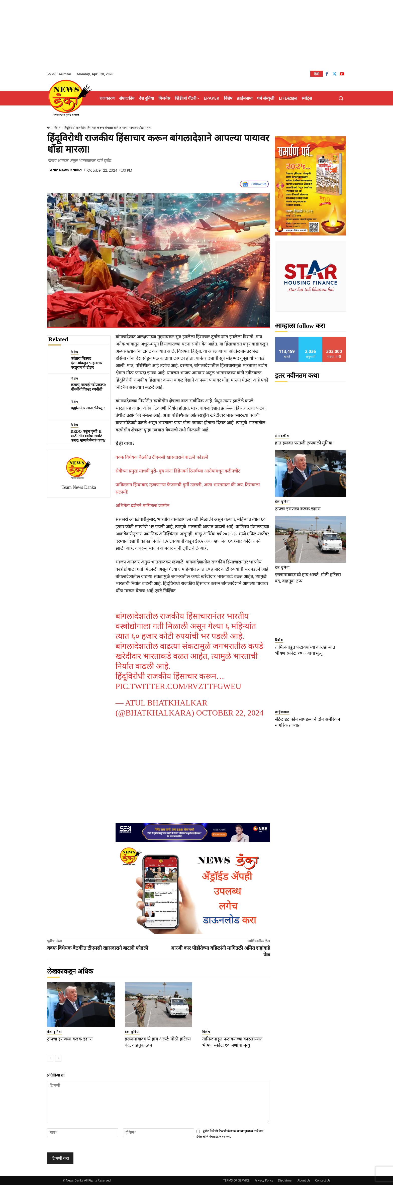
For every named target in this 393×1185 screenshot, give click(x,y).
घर (48, 128)
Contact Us (322, 1180)
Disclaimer (285, 1180)
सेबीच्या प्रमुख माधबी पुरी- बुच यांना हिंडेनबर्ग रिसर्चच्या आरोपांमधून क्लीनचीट (178, 470)
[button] (341, 98)
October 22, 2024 (230, 712)
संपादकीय (282, 436)
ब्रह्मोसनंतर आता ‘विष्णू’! (88, 408)
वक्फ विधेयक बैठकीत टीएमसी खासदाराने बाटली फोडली (162, 457)
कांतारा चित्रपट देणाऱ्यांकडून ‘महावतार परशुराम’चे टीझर (86, 363)
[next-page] (58, 1058)
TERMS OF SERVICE (236, 1180)
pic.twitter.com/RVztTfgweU (178, 686)
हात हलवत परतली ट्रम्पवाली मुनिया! (306, 442)
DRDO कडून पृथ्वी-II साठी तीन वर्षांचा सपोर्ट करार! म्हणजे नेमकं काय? (88, 435)
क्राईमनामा (282, 712)
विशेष (57, 128)
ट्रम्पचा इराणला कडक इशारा (71, 1038)
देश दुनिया (54, 1032)
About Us (304, 1180)
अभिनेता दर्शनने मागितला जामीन (143, 505)
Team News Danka (65, 170)
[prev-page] (50, 1058)
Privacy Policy (263, 1180)
